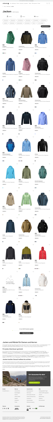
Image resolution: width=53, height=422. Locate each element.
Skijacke (4, 357)
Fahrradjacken (42, 355)
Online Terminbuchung (31, 396)
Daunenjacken (27, 23)
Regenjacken (13, 20)
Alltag (43, 366)
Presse (16, 402)
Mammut (26, 366)
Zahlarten (41, 398)
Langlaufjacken (23, 356)
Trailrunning (10, 345)
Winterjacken (18, 357)
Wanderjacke (5, 352)
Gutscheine (29, 398)
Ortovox (23, 366)
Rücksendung (41, 396)
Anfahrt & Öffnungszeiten (44, 392)
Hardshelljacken (43, 20)
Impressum (44, 418)
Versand (40, 394)
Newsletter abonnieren (34, 382)
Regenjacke (36, 351)
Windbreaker (12, 23)
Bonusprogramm (30, 390)
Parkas (34, 23)
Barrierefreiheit (42, 400)
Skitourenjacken (30, 356)
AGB (41, 418)
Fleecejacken (6, 20)
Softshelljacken (20, 20)
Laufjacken (5, 23)
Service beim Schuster (31, 394)
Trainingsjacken (35, 20)
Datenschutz (48, 418)
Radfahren (17, 345)
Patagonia (17, 366)
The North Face (32, 366)
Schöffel (20, 366)
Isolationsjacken (19, 23)
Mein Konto (29, 392)
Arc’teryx (13, 366)
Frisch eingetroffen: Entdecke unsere (24, 0)
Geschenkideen (30, 400)
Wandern (5, 345)
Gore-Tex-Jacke (17, 352)
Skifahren (13, 345)
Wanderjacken (28, 20)
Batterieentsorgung (30, 402)
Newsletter (17, 400)
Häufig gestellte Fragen (43, 390)
